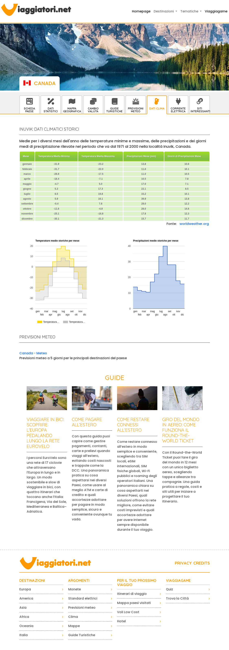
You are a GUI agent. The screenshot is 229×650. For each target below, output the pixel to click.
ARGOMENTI (79, 580)
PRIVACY (183, 563)
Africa (24, 616)
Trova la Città (177, 598)
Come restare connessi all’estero (133, 425)
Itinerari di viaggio (132, 593)
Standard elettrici (82, 598)
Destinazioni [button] (164, 11)
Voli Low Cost (128, 612)
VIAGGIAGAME (178, 580)
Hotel (121, 621)
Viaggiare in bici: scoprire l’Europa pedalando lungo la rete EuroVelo (45, 433)
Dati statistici (51, 110)
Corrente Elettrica (178, 110)
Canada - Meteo (33, 353)
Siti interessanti (200, 110)
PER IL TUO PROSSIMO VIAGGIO (136, 582)
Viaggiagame (216, 11)
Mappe (74, 626)
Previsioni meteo (81, 607)
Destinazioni (32, 580)
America (26, 598)
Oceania (26, 626)
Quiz (169, 589)
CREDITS (201, 563)
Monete (74, 589)
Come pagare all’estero (87, 422)
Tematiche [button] (189, 11)
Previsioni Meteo (136, 110)
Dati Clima (156, 108)
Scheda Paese (29, 110)
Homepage (141, 11)
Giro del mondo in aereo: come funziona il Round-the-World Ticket (180, 430)
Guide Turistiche (114, 110)
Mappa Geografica (72, 110)
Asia (22, 607)
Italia (23, 635)
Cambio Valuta (93, 110)
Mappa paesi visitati (134, 603)
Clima (73, 616)
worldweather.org (194, 223)
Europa (25, 589)
